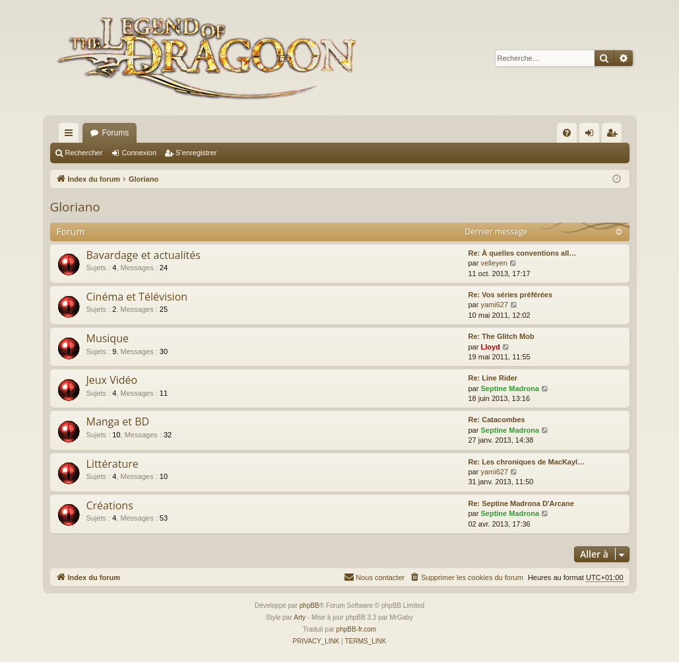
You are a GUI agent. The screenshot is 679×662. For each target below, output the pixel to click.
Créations (109, 505)
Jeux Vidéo (112, 380)
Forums (115, 132)
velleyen (493, 263)
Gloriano (75, 206)
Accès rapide (71, 135)
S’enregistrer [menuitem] (614, 135)
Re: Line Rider (493, 378)
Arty (300, 617)
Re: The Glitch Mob (501, 336)
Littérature (112, 464)
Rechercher (84, 153)
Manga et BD (118, 421)
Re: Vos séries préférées (511, 295)
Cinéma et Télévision (137, 296)
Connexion (138, 153)
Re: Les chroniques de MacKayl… (527, 462)
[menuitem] (567, 133)
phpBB (309, 605)
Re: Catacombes (497, 419)
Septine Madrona (509, 388)
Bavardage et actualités (143, 255)
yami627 (494, 305)
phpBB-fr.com (357, 629)
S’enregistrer (196, 153)
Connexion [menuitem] (591, 135)
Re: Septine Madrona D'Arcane (521, 503)
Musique (107, 338)
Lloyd (490, 347)
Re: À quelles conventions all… (523, 253)
